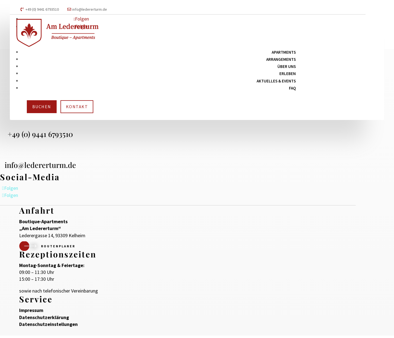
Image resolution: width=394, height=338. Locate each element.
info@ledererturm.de (89, 9)
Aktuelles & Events (276, 81)
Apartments (284, 52)
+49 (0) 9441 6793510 (42, 9)
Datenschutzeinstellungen (48, 326)
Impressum (31, 313)
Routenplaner (58, 249)
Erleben (287, 73)
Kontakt (77, 106)
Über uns (286, 66)
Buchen (41, 106)
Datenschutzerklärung (44, 320)
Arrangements (281, 59)
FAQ (292, 88)
